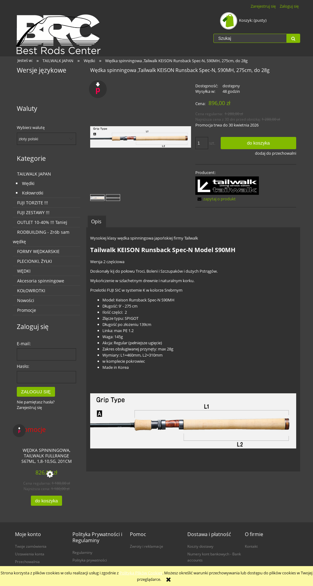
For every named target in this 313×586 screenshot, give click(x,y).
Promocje (26, 310)
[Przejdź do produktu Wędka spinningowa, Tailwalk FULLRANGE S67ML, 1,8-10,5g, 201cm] (46, 455)
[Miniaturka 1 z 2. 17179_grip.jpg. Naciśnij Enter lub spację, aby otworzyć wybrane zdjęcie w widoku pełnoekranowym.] (97, 198)
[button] (215, 199)
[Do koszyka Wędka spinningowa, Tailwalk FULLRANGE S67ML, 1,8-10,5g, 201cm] (46, 501)
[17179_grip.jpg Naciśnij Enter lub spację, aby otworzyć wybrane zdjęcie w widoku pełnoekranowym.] (140, 137)
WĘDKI (24, 271)
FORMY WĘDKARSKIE (38, 251)
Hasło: (23, 366)
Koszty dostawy (200, 546)
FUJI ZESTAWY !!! (33, 212)
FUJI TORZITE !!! (32, 203)
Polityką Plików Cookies (141, 573)
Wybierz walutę (31, 127)
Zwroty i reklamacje (146, 546)
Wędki (28, 183)
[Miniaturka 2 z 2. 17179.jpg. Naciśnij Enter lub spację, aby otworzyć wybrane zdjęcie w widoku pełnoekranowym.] (113, 198)
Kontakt (251, 546)
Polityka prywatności (89, 560)
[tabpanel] (193, 349)
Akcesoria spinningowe (40, 281)
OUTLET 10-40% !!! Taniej (42, 222)
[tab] (97, 221)
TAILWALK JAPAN (34, 174)
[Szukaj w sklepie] (250, 38)
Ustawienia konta (29, 553)
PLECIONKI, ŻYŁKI (34, 261)
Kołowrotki (32, 193)
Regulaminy (82, 552)
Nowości (25, 300)
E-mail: (24, 343)
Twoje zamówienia (30, 546)
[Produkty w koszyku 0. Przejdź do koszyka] (244, 20)
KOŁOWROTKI (31, 290)
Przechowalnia (27, 561)
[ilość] (201, 143)
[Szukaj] (293, 38)
